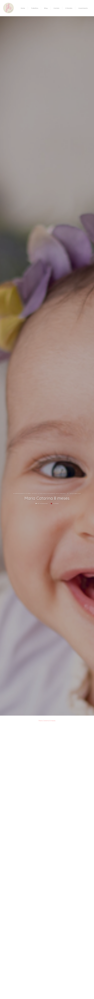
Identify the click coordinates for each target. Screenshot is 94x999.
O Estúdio (68, 8)
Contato (56, 8)
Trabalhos (34, 8)
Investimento (83, 8)
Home (23, 8)
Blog (46, 8)
